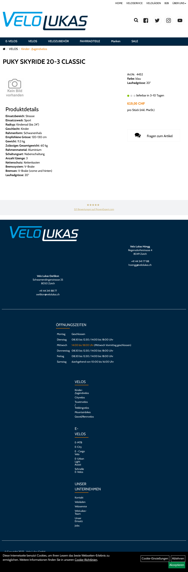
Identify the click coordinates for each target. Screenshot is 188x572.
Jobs (77, 525)
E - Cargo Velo (80, 453)
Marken (115, 41)
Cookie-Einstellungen (155, 558)
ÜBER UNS (179, 3)
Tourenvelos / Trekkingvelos (80, 404)
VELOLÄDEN (153, 3)
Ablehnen (178, 558)
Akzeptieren (176, 565)
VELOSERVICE (134, 3)
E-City (78, 446)
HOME (119, 3)
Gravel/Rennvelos (80, 416)
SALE (134, 41)
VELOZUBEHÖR (58, 41)
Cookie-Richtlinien (86, 559)
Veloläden (80, 502)
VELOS (32, 41)
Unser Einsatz (79, 520)
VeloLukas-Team (80, 512)
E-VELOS (11, 41)
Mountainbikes (80, 412)
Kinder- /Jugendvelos (34, 49)
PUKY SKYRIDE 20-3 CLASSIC (44, 61)
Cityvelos (80, 397)
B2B (166, 3)
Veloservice (80, 506)
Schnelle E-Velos (79, 470)
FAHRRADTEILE (90, 41)
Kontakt (79, 497)
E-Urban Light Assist (79, 461)
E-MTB (78, 442)
